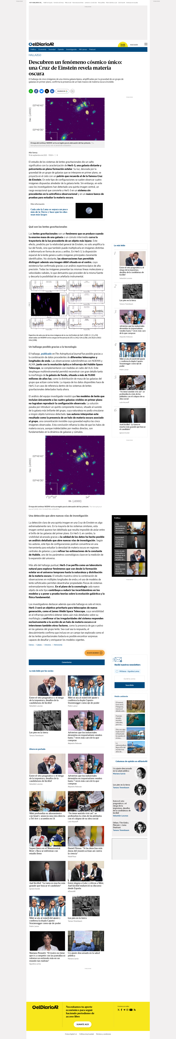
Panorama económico (78, 2)
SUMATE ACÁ (83, 1024)
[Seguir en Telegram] (124, 1010)
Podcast (92, 49)
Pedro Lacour (73, 706)
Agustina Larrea (35, 964)
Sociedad (52, 49)
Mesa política (101, 2)
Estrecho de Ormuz (59, 2)
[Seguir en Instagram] (127, 1010)
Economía (42, 49)
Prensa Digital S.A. (71, 1034)
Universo (47, 645)
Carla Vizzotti (121, 2)
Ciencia (31, 645)
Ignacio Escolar (34, 889)
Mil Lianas (83, 49)
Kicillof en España (47, 2)
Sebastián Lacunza (35, 706)
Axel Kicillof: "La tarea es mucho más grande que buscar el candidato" (133, 427)
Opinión (61, 49)
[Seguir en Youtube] (131, 1010)
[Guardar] (72, 91)
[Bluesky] (41, 91)
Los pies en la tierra (38, 732)
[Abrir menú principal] (145, 44)
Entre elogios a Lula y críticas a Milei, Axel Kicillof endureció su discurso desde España (86, 886)
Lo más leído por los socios (41, 671)
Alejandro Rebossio (75, 743)
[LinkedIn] (52, 91)
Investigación (71, 49)
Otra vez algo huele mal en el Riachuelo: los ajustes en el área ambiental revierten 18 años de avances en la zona (120, 734)
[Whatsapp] (31, 91)
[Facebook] (36, 91)
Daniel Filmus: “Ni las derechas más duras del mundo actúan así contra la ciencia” (85, 851)
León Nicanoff (73, 822)
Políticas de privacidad (86, 1034)
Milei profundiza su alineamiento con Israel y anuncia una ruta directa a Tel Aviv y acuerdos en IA (47, 816)
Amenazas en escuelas (132, 2)
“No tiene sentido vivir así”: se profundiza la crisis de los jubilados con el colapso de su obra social (85, 816)
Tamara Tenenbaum (36, 735)
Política (33, 49)
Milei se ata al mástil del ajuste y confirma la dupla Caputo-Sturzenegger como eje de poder (83, 700)
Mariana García (73, 959)
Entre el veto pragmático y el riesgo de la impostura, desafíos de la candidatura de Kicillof (46, 700)
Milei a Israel (68, 2)
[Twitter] (47, 91)
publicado (46, 353)
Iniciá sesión (134, 45)
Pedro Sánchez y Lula (111, 2)
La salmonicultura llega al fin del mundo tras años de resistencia (121, 747)
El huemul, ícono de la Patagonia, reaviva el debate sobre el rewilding (120, 706)
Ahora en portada (37, 749)
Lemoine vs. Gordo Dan (91, 2)
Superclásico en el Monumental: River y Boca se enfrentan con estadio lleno (45, 851)
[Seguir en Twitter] (118, 1010)
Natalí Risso (72, 856)
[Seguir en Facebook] (121, 1010)
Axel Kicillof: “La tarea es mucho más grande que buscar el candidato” (119, 542)
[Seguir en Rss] (135, 1010)
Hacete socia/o (122, 45)
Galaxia (39, 645)
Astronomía (58, 645)
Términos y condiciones (103, 1034)
